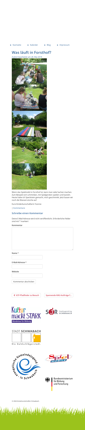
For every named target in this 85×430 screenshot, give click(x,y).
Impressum (65, 45)
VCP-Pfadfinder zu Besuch (26, 295)
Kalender (34, 45)
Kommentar (17, 225)
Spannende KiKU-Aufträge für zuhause (59, 295)
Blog (49, 45)
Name (15, 253)
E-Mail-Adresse (19, 262)
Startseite (17, 45)
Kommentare (19, 208)
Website (15, 271)
